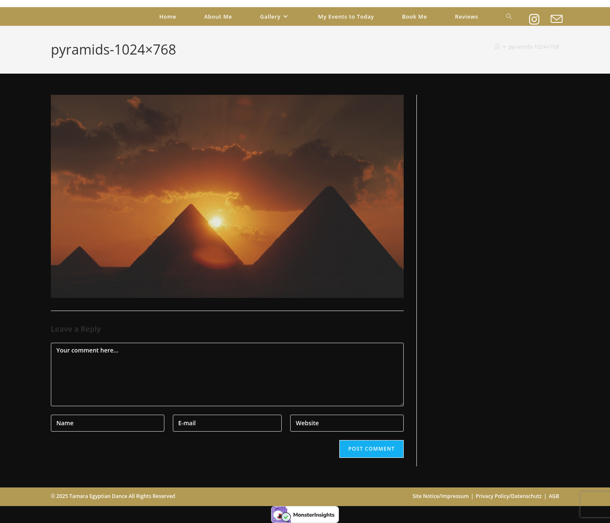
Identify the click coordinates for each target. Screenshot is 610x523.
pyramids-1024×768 (533, 46)
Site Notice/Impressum (441, 496)
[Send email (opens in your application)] (557, 15)
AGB (554, 496)
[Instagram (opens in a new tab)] (534, 15)
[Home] (497, 46)
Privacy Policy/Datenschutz (509, 496)
